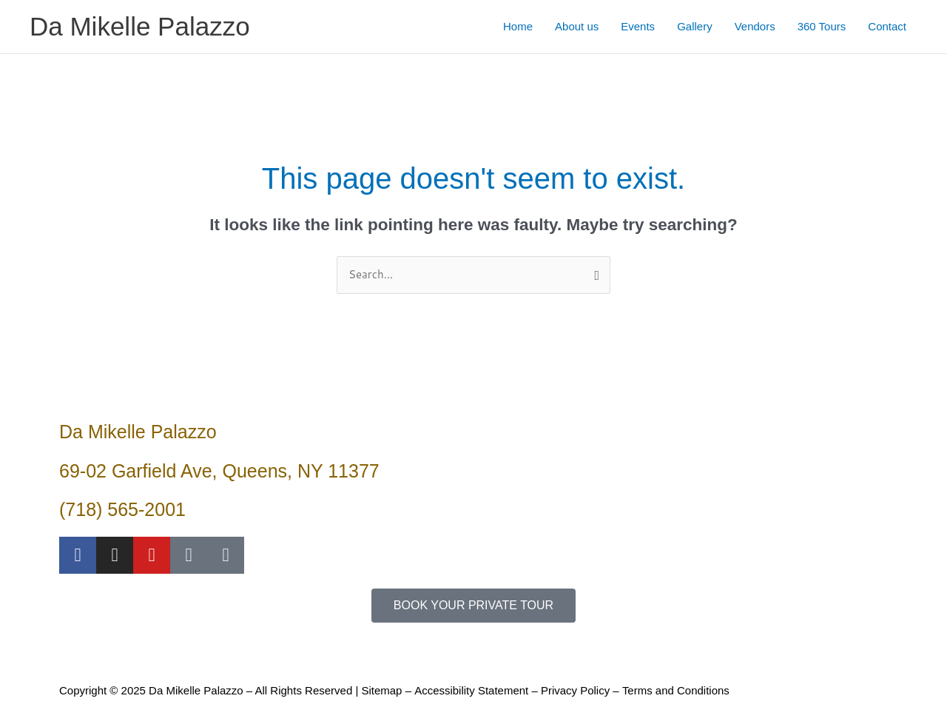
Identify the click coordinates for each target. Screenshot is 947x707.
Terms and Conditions (675, 690)
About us (577, 26)
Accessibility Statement (471, 690)
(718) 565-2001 (122, 509)
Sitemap (381, 690)
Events (638, 26)
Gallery (694, 26)
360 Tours (822, 26)
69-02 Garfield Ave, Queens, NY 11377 (219, 470)
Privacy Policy (574, 690)
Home (518, 26)
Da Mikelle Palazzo (140, 26)
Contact (887, 26)
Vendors (755, 26)
